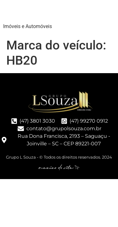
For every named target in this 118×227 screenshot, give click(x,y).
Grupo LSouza (42, 12)
